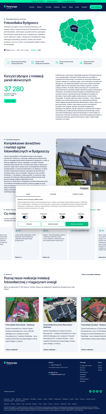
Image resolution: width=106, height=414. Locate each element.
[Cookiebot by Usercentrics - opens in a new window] (81, 188)
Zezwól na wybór (53, 224)
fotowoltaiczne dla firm (20, 183)
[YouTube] (101, 391)
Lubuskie (45, 399)
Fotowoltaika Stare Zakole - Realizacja (20, 325)
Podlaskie (51, 399)
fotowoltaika (24, 156)
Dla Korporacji (83, 372)
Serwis (77, 7)
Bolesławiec (6, 404)
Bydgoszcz (34, 404)
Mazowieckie (7, 399)
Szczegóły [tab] (53, 194)
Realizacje (56, 7)
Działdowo (74, 404)
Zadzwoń (38, 1)
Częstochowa (63, 404)
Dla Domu (82, 367)
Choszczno (56, 404)
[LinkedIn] (97, 391)
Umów (69, 1)
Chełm (40, 404)
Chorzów (50, 404)
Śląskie (12, 399)
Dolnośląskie (33, 399)
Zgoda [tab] (28, 194)
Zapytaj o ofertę (10, 101)
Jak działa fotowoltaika (71, 83)
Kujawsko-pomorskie (90, 399)
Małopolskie (18, 399)
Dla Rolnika (83, 374)
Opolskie (72, 399)
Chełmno (45, 404)
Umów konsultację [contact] (96, 7)
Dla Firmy (82, 370)
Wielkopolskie (26, 399)
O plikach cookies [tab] (77, 194)
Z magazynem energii (85, 365)
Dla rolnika (48, 7)
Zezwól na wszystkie (77, 224)
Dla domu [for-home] (31, 7)
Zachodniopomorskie (8, 400)
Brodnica (18, 404)
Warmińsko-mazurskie (20, 400)
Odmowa (29, 224)
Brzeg (23, 404)
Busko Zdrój (28, 404)
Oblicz (53, 1)
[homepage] (10, 7)
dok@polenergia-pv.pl (58, 374)
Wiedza (71, 7)
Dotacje (64, 7)
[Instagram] (94, 391)
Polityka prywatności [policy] (9, 391)
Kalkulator (84, 7)
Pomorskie (82, 399)
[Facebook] (90, 391)
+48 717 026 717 (56, 365)
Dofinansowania (84, 379)
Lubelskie (39, 399)
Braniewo (13, 404)
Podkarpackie (65, 399)
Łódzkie (77, 399)
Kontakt (100, 370)
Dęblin (69, 404)
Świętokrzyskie (57, 399)
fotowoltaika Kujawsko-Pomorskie (85, 75)
